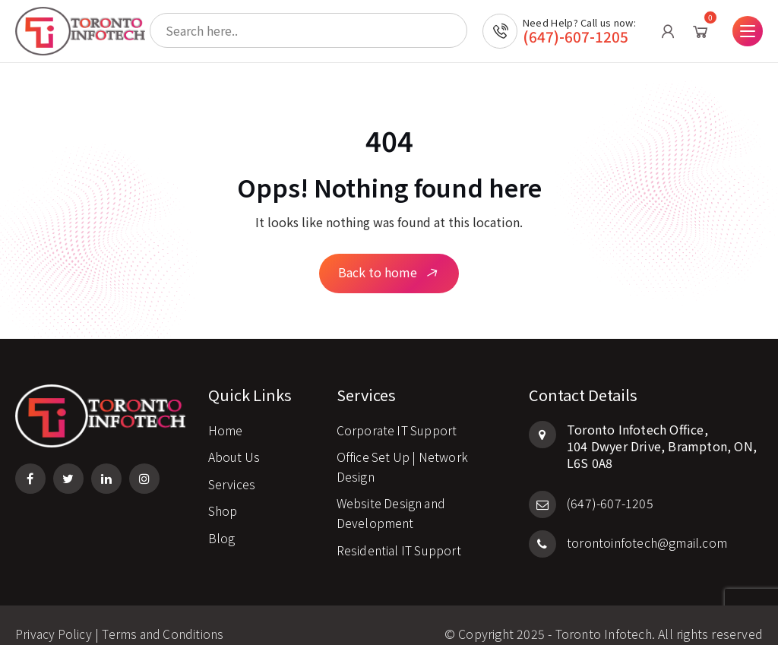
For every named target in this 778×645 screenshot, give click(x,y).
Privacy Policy (54, 616)
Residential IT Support (400, 532)
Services (232, 466)
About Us (234, 439)
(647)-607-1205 (575, 43)
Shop (223, 493)
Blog (222, 520)
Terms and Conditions (164, 616)
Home (225, 412)
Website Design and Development (392, 495)
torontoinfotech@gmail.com (628, 524)
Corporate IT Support (398, 412)
